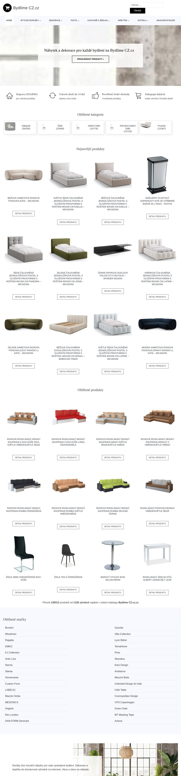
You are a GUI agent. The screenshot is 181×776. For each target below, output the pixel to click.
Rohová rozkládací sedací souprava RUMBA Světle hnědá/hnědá (68, 511)
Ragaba (11, 633)
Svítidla (142, 20)
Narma (10, 645)
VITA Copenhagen (62, 662)
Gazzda (56, 627)
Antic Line (102, 639)
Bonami (11, 627)
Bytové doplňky (30, 20)
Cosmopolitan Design (153, 656)
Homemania (13, 651)
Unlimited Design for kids (155, 651)
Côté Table (58, 656)
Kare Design (58, 645)
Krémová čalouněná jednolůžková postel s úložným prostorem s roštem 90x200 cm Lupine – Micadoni (157, 279)
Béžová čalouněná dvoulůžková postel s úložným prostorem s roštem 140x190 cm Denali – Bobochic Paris (68, 353)
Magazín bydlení (166, 20)
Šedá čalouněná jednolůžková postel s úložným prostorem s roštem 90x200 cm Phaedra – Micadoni (23, 279)
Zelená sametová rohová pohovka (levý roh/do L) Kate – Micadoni (23, 350)
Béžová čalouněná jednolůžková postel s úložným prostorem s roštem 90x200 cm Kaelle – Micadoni (112, 204)
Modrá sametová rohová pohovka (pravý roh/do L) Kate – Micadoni (157, 350)
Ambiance (147, 645)
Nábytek (122, 20)
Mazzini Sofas (104, 656)
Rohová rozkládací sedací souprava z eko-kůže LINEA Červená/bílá (68, 442)
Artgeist (101, 662)
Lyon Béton (58, 633)
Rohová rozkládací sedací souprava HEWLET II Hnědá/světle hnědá (157, 442)
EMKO (100, 633)
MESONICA (13, 662)
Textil (74, 20)
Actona (145, 668)
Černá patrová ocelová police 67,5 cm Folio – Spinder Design (113, 276)
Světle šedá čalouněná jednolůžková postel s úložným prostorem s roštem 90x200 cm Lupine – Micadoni (113, 353)
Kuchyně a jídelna (98, 20)
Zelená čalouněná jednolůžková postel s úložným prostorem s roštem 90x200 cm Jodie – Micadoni (68, 279)
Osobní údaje (151, 770)
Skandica (147, 639)
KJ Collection (14, 639)
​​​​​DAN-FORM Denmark (109, 668)
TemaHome (148, 633)
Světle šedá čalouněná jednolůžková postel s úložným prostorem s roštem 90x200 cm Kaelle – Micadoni (68, 204)
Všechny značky (83, 770)
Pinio (54, 639)
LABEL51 (12, 656)
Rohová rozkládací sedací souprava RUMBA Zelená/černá (112, 511)
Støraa (100, 645)
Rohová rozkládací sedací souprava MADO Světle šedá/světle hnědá (112, 442)
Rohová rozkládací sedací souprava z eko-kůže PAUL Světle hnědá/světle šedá (23, 442)
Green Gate (148, 662)
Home (9, 20)
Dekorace (54, 20)
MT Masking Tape (61, 668)
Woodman (102, 627)
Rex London (13, 668)
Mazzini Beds (59, 651)
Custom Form (104, 651)
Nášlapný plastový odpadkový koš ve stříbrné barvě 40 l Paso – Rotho (157, 201)
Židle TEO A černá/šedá (68, 577)
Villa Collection (150, 627)
